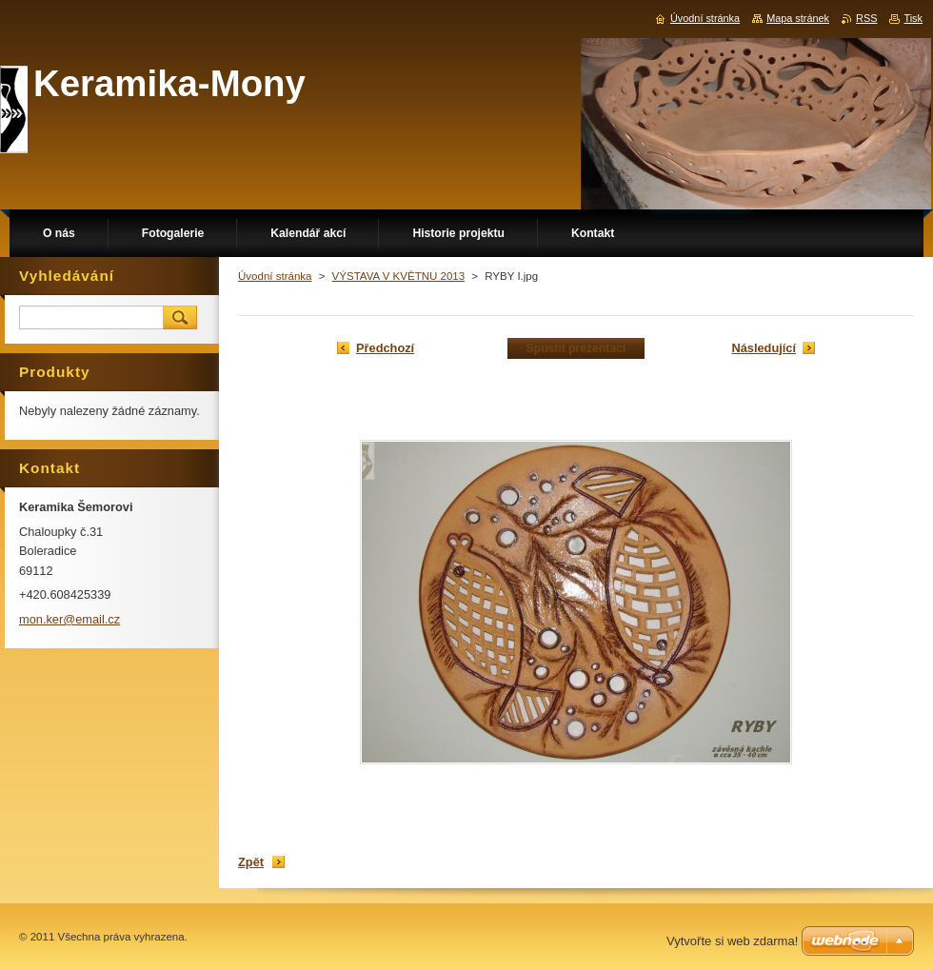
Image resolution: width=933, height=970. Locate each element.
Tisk (913, 18)
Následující (763, 348)
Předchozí (385, 348)
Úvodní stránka (274, 276)
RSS (866, 18)
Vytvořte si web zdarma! (732, 941)
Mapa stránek (797, 18)
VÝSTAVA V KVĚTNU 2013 (399, 276)
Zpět (251, 862)
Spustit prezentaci (576, 348)
